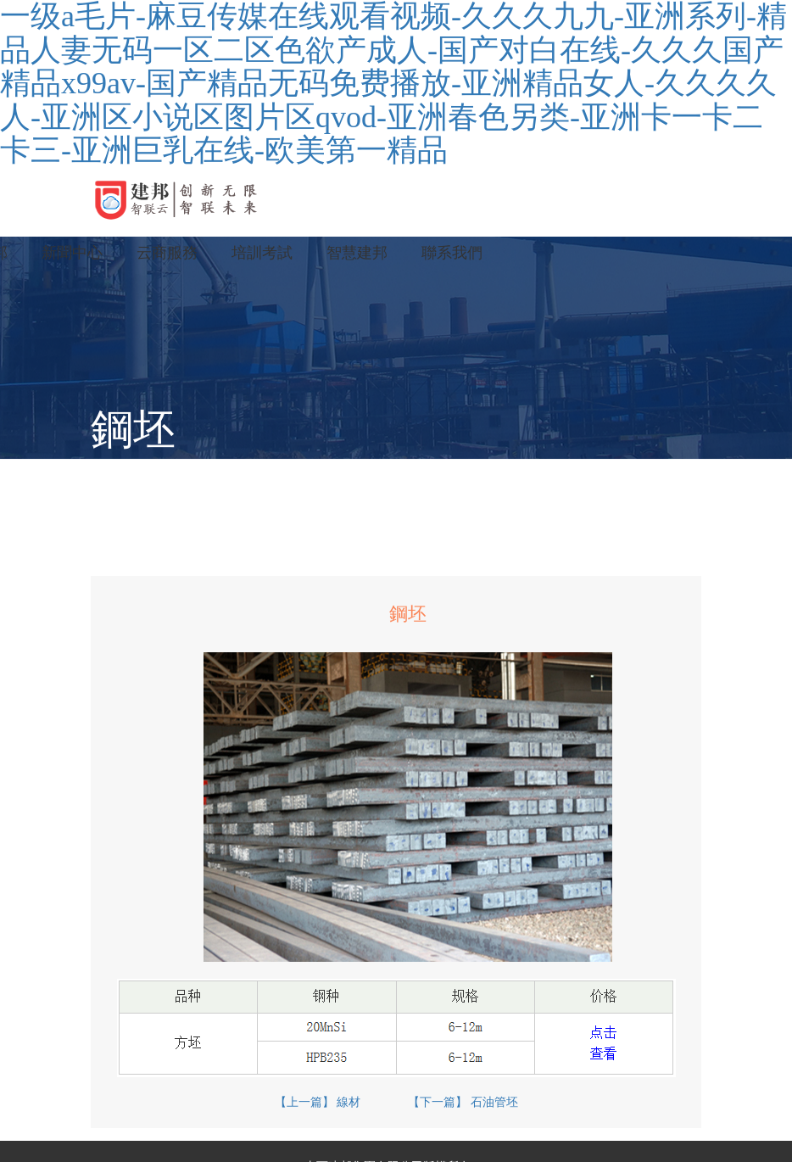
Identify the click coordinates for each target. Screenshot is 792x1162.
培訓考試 (262, 252)
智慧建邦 (357, 252)
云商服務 (167, 252)
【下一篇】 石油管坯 (463, 1102)
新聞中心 (72, 252)
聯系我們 (451, 252)
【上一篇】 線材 (318, 1102)
